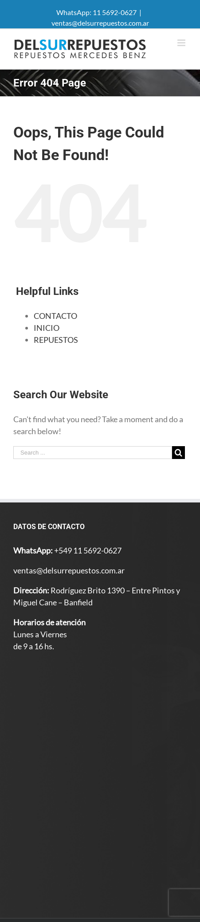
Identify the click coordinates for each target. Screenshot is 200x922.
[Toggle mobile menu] (182, 42)
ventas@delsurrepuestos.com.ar (100, 23)
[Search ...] (92, 452)
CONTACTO (55, 316)
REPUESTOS (56, 340)
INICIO (46, 328)
